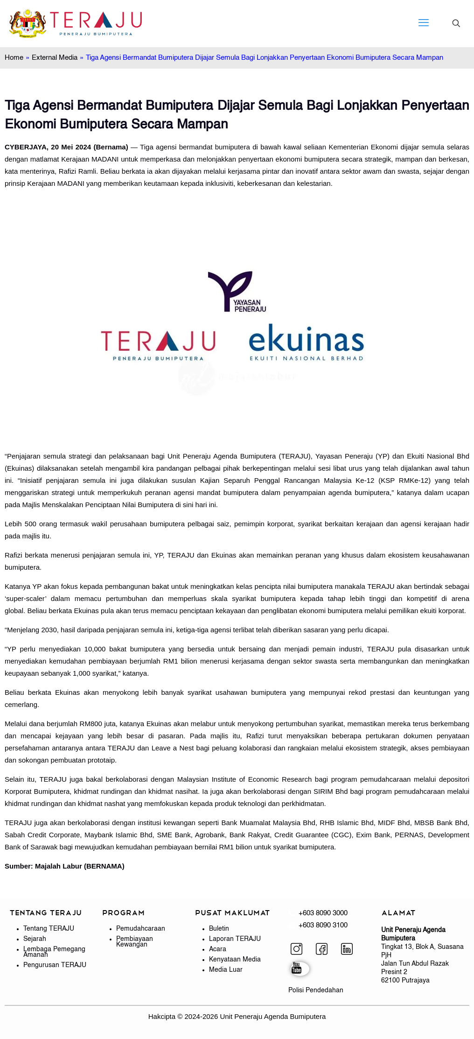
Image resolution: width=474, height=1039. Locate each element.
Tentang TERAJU (48, 929)
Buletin (219, 929)
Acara (217, 949)
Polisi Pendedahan (315, 990)
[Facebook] (325, 950)
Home (14, 57)
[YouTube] (300, 969)
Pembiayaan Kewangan (134, 942)
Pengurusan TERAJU (54, 965)
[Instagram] (300, 950)
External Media (54, 57)
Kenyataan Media (235, 959)
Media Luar (226, 970)
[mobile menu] (424, 23)
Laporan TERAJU (235, 939)
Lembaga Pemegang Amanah (54, 952)
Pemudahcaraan (140, 929)
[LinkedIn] (350, 950)
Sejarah (34, 939)
